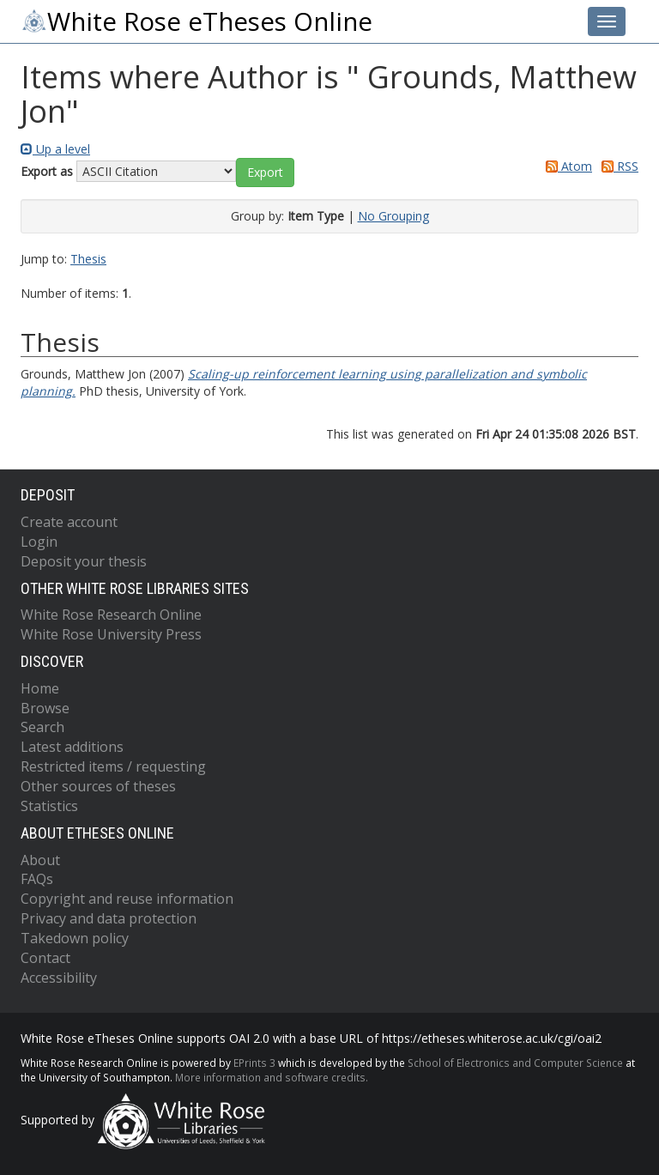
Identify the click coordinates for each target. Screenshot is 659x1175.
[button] (265, 172)
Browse (45, 708)
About (40, 860)
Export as (47, 171)
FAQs (37, 878)
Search (42, 727)
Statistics (49, 805)
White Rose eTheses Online (196, 21)
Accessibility (59, 977)
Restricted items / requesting (113, 766)
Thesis (88, 259)
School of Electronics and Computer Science (515, 1062)
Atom (566, 166)
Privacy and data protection (108, 918)
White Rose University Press (111, 634)
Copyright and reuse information (127, 898)
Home (40, 688)
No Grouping (393, 216)
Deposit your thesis (84, 561)
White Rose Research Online (111, 614)
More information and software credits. (271, 1077)
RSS (617, 166)
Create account (69, 521)
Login (39, 541)
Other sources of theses (98, 786)
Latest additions (72, 746)
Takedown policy (75, 938)
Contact (45, 957)
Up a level (55, 149)
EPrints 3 (254, 1062)
